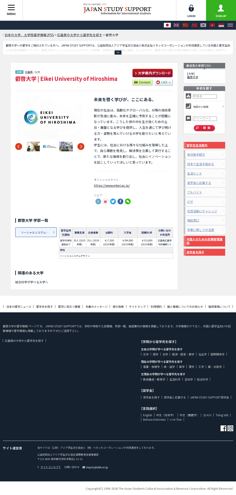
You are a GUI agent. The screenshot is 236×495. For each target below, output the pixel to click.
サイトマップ (137, 306)
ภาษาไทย (176, 419)
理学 (191, 367)
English (147, 415)
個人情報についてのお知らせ (185, 306)
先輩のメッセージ (97, 306)
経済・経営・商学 (183, 354)
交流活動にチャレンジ (202, 211)
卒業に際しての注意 (200, 230)
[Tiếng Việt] (212, 25)
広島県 (29, 72)
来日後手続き (196, 154)
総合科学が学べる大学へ (31, 282)
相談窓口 (193, 220)
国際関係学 (217, 354)
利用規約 (156, 306)
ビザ (190, 201)
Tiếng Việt (222, 415)
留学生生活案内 (196, 145)
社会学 (202, 354)
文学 (146, 354)
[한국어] (203, 25)
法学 (165, 354)
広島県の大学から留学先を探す (24, 341)
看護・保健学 (151, 367)
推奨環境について (219, 306)
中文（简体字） (166, 415)
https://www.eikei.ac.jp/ (112, 185)
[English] (176, 25)
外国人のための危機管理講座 (204, 241)
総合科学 (202, 379)
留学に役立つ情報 (69, 306)
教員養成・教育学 (154, 379)
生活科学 (174, 379)
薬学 (182, 367)
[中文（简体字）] (185, 25)
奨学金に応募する (199, 183)
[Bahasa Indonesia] (221, 25)
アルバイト (194, 192)
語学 (155, 354)
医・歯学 (169, 367)
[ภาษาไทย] (230, 25)
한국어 (207, 415)
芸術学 (189, 379)
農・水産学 (215, 367)
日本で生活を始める (200, 164)
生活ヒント (194, 173)
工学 (201, 367)
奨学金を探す (195, 252)
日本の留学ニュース (18, 306)
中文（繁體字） (189, 415)
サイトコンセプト (49, 467)
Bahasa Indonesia (154, 419)
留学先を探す (44, 306)
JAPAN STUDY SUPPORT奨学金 (209, 397)
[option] (49, 117)
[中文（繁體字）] (194, 25)
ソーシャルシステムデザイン (39, 232)
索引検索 (118, 306)
